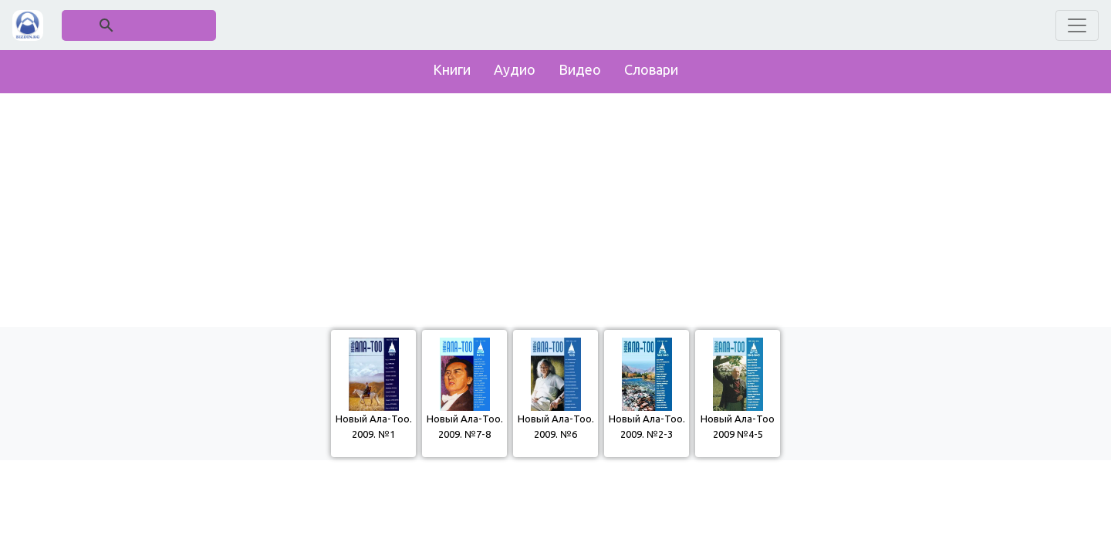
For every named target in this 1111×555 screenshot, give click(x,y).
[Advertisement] (555, 206)
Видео (580, 69)
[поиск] (139, 25)
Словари (651, 69)
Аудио (514, 69)
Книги (452, 69)
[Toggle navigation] (1077, 25)
